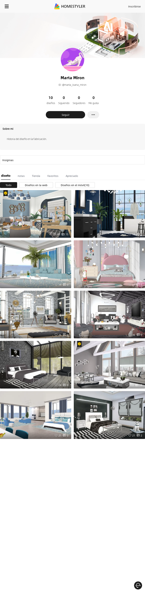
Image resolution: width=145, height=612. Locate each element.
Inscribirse (134, 6)
